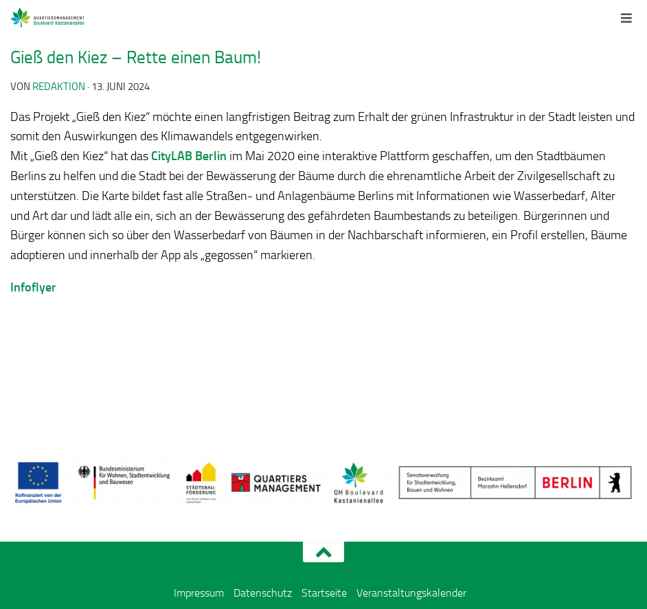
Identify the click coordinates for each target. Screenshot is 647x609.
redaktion (58, 86)
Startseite (324, 592)
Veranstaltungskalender (411, 592)
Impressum (199, 592)
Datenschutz (263, 592)
